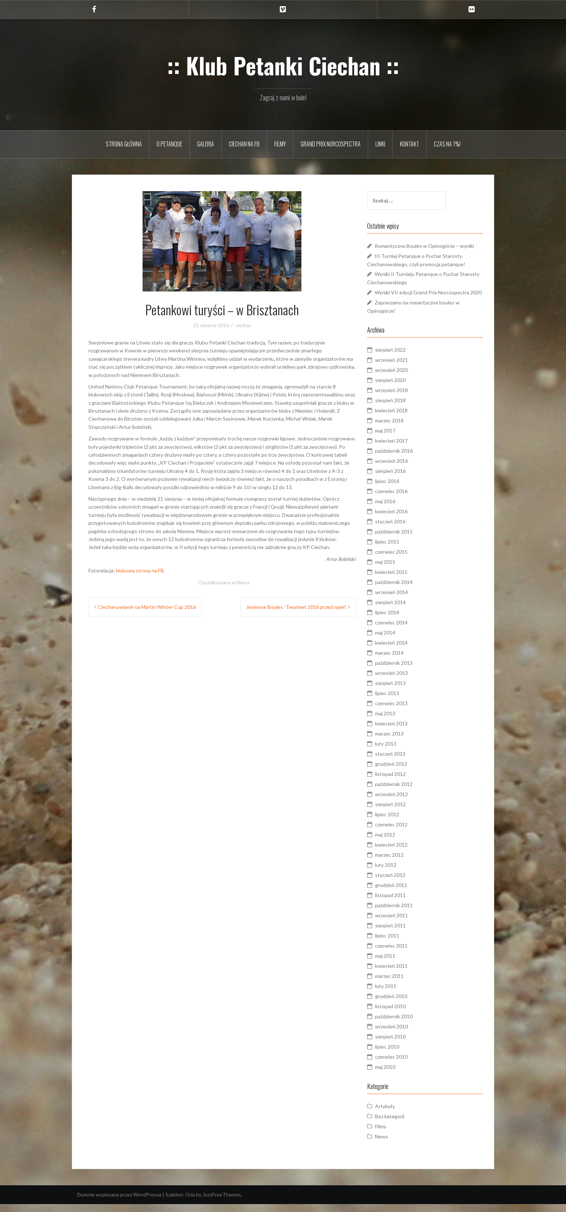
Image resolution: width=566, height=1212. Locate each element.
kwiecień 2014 (399, 650)
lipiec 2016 (395, 489)
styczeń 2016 (398, 529)
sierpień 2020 (398, 388)
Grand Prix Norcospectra (331, 144)
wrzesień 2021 (399, 368)
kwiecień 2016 (399, 519)
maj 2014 (393, 640)
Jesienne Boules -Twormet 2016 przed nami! (296, 607)
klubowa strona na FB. (140, 570)
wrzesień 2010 (399, 1034)
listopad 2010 (398, 1014)
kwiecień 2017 (399, 448)
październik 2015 (401, 539)
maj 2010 (393, 1075)
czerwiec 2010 (399, 1065)
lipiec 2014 (395, 620)
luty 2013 (393, 751)
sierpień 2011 (398, 933)
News (243, 582)
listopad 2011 (398, 903)
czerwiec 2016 (399, 499)
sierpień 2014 (398, 610)
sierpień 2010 (398, 1044)
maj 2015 (393, 570)
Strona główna (124, 144)
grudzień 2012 (399, 772)
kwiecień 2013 (399, 731)
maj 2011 (393, 964)
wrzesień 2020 (399, 378)
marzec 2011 (397, 984)
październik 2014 (401, 590)
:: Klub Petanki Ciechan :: (283, 65)
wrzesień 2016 (399, 469)
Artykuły (392, 1114)
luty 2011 (393, 994)
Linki (380, 144)
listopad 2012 (398, 782)
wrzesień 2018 (399, 398)
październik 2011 (401, 913)
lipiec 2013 (395, 701)
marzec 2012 (397, 863)
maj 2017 (393, 438)
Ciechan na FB (244, 144)
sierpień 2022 (398, 358)
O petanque (169, 144)
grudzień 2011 (399, 893)
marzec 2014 (397, 661)
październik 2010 (401, 1024)
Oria (190, 1202)
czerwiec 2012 (399, 832)
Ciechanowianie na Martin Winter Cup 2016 (147, 607)
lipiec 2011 (395, 943)
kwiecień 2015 (399, 580)
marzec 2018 (397, 428)
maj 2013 (393, 721)
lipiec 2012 (395, 822)
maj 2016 (393, 509)
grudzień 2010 (399, 1004)
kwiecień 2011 (399, 974)
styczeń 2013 (398, 762)
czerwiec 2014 (399, 630)
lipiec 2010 (395, 1054)
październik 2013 (401, 671)
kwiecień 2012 (399, 852)
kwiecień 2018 (399, 418)
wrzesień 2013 (399, 681)
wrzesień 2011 (399, 923)
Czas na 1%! (447, 144)
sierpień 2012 (398, 812)
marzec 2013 (397, 741)
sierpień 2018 (398, 408)
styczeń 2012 (398, 883)
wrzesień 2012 (399, 802)
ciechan (243, 325)
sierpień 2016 (398, 479)
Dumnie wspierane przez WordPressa (119, 1202)
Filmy (280, 144)
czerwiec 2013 (399, 711)
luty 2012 (393, 873)
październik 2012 (401, 792)
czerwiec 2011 (399, 953)
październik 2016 (401, 459)
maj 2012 (393, 842)
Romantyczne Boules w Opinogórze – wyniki (432, 246)
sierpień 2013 (398, 691)
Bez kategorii (397, 1124)
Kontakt (409, 144)
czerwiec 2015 (399, 560)
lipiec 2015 (395, 549)
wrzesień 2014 (399, 600)
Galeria (205, 144)
